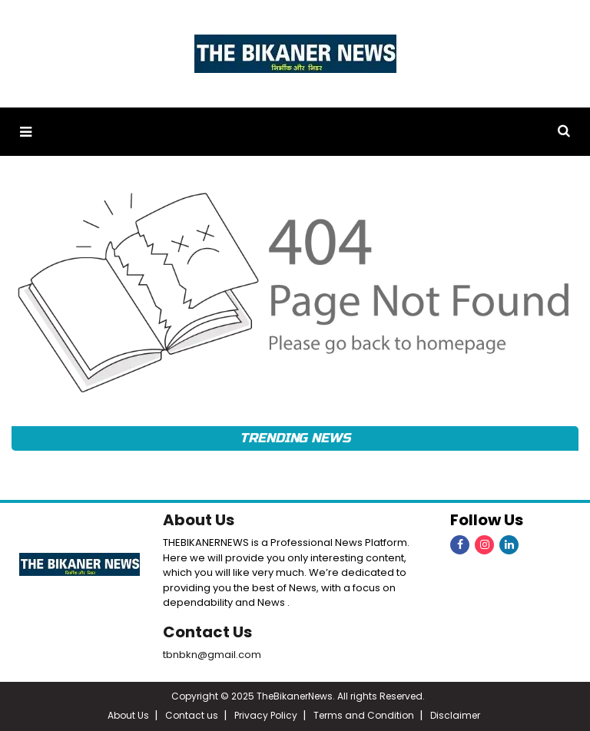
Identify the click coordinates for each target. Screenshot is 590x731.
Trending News (295, 438)
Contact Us (207, 632)
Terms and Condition (363, 715)
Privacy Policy (265, 715)
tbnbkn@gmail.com (212, 654)
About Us (198, 520)
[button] (25, 131)
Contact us (191, 715)
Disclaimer (455, 715)
